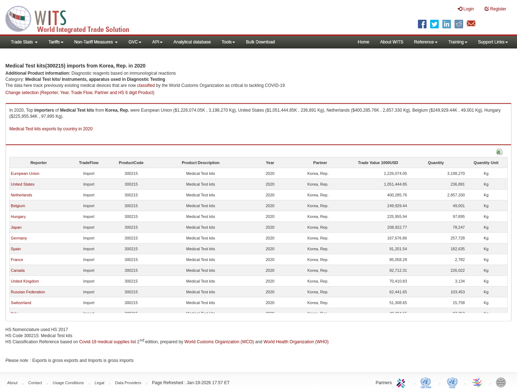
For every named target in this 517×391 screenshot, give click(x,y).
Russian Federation (28, 292)
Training (457, 42)
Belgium (18, 206)
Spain (16, 249)
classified (146, 85)
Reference (425, 42)
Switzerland (21, 303)
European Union (25, 173)
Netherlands (21, 195)
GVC (135, 42)
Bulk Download (260, 42)
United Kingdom (25, 281)
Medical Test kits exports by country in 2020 (51, 128)
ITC (402, 382)
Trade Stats (24, 42)
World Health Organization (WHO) (296, 341)
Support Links (493, 42)
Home (363, 42)
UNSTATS (452, 382)
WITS (72, 18)
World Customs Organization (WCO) (219, 341)
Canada (18, 270)
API (157, 42)
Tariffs (56, 42)
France (17, 259)
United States (22, 184)
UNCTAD (427, 382)
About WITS (392, 42)
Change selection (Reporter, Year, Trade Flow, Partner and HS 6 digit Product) (79, 92)
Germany (19, 238)
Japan (16, 227)
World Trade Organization (477, 382)
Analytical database (192, 42)
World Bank (502, 382)
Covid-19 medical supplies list (107, 341)
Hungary (18, 216)
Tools (228, 42)
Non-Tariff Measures (96, 42)
